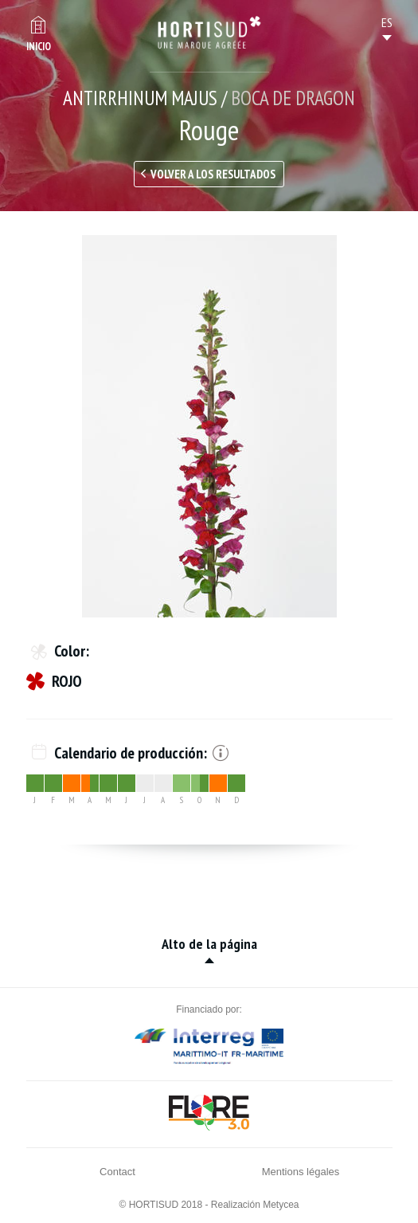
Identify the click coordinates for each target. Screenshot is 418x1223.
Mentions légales (301, 1172)
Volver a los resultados (212, 174)
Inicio (38, 46)
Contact (117, 1172)
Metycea (281, 1204)
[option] (209, 426)
